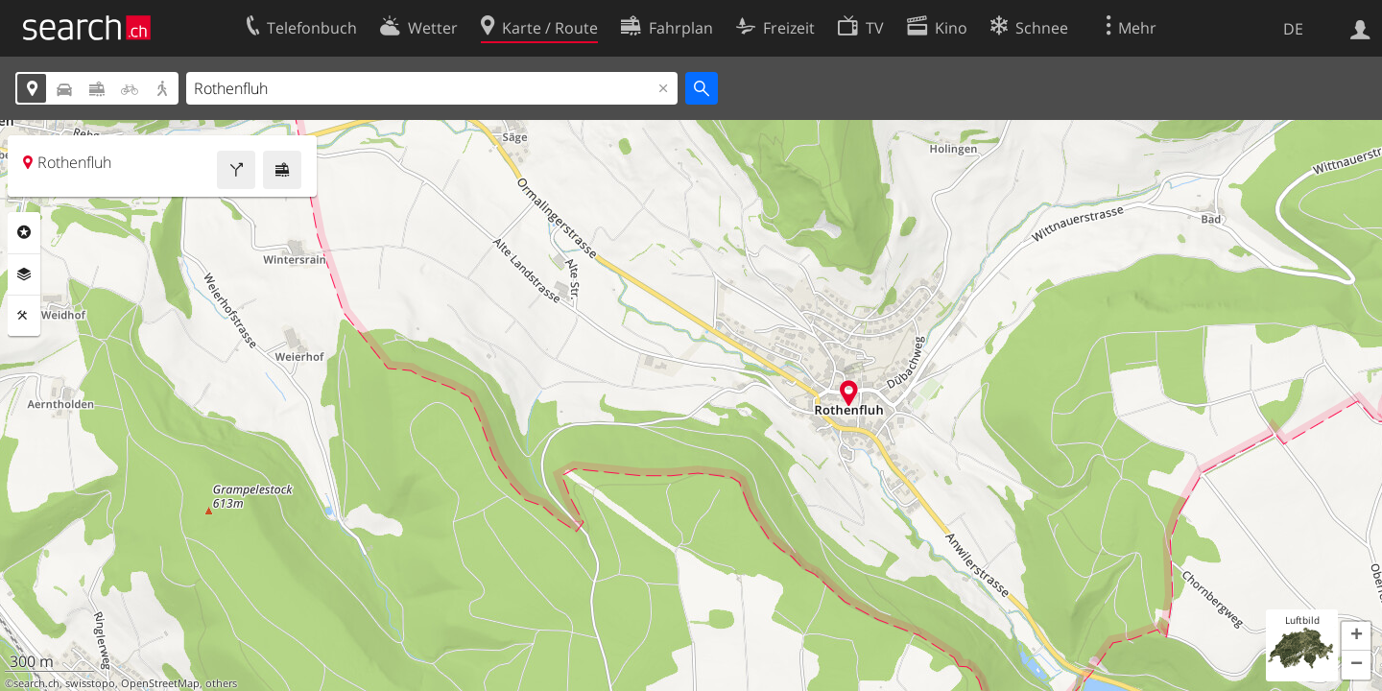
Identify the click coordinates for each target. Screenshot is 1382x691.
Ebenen (24, 274)
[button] (1356, 636)
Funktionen (24, 316)
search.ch (36, 683)
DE (1293, 28)
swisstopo (90, 683)
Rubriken (24, 232)
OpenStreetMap (160, 683)
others (221, 683)
